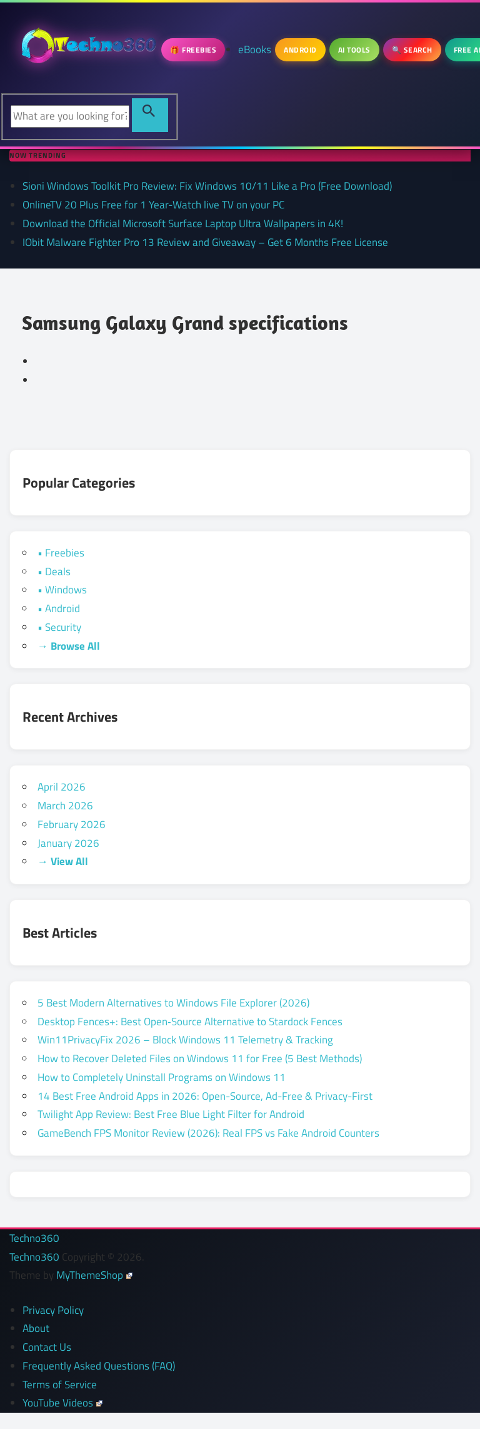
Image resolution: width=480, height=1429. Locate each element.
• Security (59, 627)
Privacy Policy (53, 1310)
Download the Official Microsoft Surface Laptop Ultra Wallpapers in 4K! (182, 223)
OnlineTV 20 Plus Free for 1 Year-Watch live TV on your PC (153, 205)
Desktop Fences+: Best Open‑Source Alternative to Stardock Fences (190, 1021)
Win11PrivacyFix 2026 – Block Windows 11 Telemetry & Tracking (185, 1040)
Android (300, 50)
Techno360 (34, 1238)
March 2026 (65, 805)
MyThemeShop (94, 1275)
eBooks (254, 49)
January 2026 (68, 843)
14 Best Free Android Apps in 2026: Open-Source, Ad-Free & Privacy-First (205, 1096)
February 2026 (72, 824)
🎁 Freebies (193, 50)
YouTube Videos (62, 1403)
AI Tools (354, 50)
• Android (59, 608)
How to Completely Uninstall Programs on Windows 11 (162, 1077)
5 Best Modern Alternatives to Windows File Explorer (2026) (173, 1003)
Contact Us (46, 1347)
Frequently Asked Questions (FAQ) (98, 1366)
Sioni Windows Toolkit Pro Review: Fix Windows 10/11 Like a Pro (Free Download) (207, 186)
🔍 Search (412, 50)
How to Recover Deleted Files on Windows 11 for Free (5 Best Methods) (200, 1058)
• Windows (62, 589)
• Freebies (61, 553)
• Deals (54, 571)
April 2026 (62, 787)
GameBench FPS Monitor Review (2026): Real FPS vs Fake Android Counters (208, 1133)
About (35, 1328)
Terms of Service (59, 1384)
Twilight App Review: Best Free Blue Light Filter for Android (171, 1114)
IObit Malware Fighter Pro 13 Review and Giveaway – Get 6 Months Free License (205, 242)
